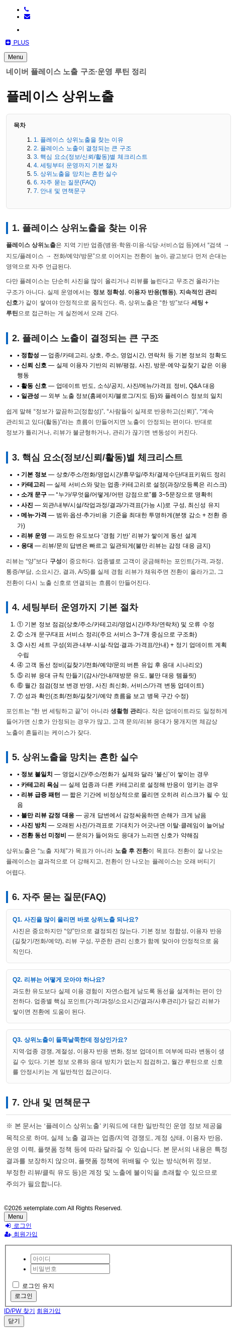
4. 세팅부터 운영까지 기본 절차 (75, 165)
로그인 (18, 1225)
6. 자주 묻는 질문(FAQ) (65, 182)
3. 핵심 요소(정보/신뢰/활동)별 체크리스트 (91, 156)
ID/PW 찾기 (19, 1310)
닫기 (14, 1320)
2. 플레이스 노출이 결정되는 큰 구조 (83, 148)
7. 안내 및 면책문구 (60, 190)
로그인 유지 (33, 1285)
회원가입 (21, 1234)
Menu (15, 57)
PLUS (16, 42)
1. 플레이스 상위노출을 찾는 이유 (79, 139)
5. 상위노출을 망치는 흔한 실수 (75, 173)
